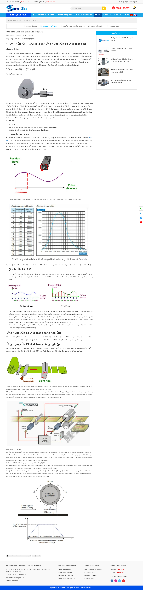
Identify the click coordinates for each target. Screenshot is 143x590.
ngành (29, 556)
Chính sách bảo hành (65, 569)
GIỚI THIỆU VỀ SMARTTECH (46, 15)
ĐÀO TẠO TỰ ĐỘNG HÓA (84, 15)
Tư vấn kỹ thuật (89, 572)
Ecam (21, 556)
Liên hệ (126, 15)
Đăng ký (133, 2)
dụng (17, 556)
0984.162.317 (25, 2)
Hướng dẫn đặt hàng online (92, 569)
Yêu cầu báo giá (89, 578)
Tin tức (97, 15)
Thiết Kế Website (85, 587)
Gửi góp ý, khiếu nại (90, 575)
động (36, 556)
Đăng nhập (123, 2)
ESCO (92, 587)
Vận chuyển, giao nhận (66, 572)
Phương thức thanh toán (66, 575)
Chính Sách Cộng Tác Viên (67, 578)
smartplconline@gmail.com (16, 578)
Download (107, 15)
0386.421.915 (50, 2)
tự (32, 556)
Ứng (13, 556)
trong (25, 556)
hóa (39, 556)
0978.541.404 (12, 575)
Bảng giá (117, 15)
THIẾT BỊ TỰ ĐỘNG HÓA (65, 15)
